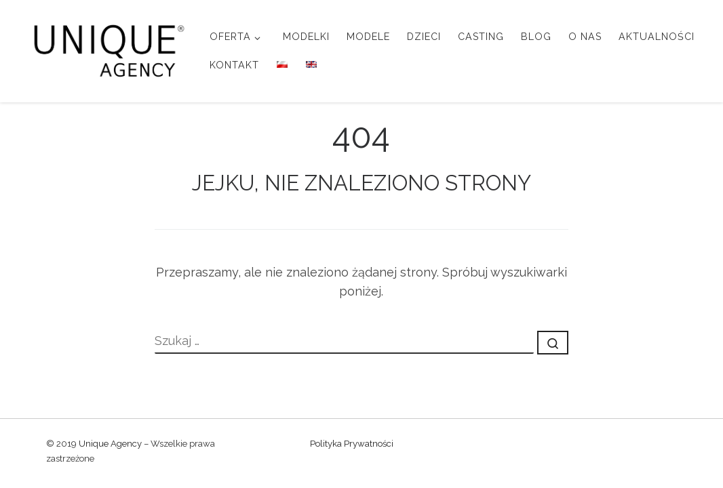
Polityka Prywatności (351, 444)
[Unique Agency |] (104, 49)
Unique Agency (110, 444)
